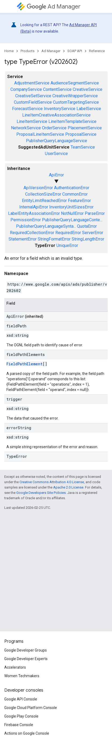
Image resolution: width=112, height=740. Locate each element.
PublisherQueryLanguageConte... (72, 219)
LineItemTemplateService (72, 121)
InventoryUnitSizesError (71, 207)
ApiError (56, 174)
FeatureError (79, 200)
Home (9, 51)
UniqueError (67, 245)
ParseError (95, 213)
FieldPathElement (24, 363)
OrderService (54, 127)
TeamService (83, 147)
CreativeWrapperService (75, 95)
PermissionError (25, 219)
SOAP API (74, 51)
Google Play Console (21, 716)
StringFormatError (54, 239)
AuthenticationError (71, 187)
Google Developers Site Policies (41, 493)
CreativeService (87, 89)
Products (27, 51)
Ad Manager (53, 6)
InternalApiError (33, 207)
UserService (56, 153)
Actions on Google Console (26, 733)
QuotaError (87, 226)
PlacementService (85, 127)
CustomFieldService (33, 102)
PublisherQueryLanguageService (56, 140)
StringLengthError (88, 239)
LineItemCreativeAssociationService (56, 115)
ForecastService (27, 108)
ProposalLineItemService (40, 134)
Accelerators (15, 667)
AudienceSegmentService (75, 83)
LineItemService (32, 121)
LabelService (88, 108)
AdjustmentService (31, 83)
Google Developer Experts (26, 659)
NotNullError (72, 213)
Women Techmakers (21, 676)
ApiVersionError (38, 187)
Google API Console (20, 699)
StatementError (23, 239)
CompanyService (26, 89)
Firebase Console (18, 725)
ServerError (92, 232)
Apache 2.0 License (68, 487)
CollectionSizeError (43, 194)
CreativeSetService (33, 95)
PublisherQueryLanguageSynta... (46, 226)
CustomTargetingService (76, 102)
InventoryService (59, 108)
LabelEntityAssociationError (34, 213)
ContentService (57, 89)
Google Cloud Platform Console (30, 708)
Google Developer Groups (25, 650)
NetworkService (26, 127)
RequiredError (68, 232)
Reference (97, 51)
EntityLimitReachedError (44, 200)
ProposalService (80, 134)
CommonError (75, 194)
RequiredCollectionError (32, 232)
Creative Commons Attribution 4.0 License (52, 482)
